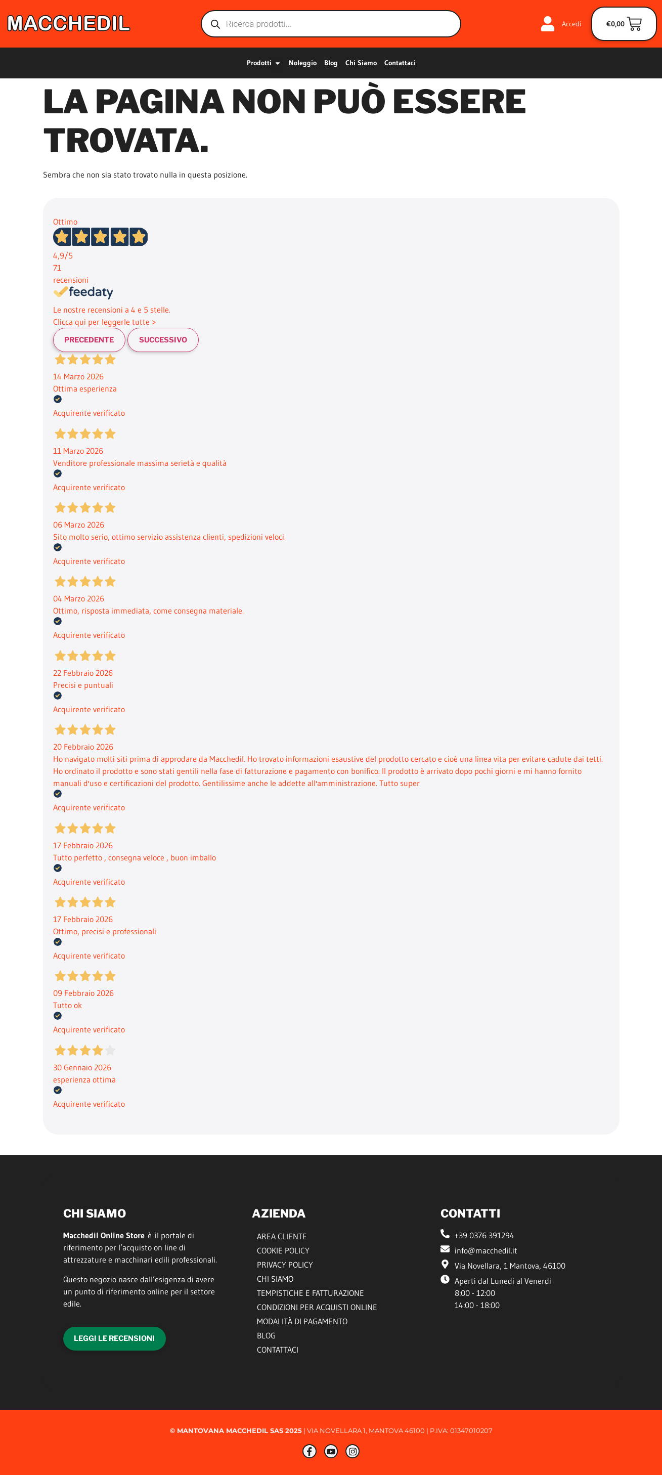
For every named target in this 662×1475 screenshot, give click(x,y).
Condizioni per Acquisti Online (317, 1308)
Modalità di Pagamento (302, 1322)
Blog (266, 1336)
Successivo (171, 340)
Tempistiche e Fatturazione (310, 1294)
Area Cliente (282, 1237)
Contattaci (277, 1351)
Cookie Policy (283, 1251)
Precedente (92, 340)
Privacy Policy (285, 1266)
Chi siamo (275, 1280)
